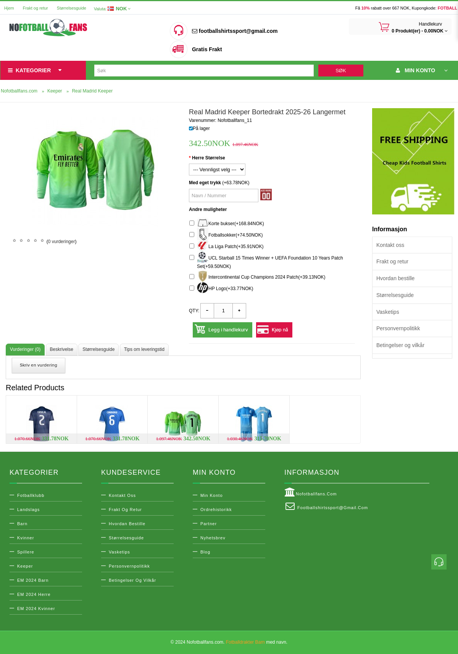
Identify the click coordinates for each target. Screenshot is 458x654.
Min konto (211, 495)
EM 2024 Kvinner (36, 608)
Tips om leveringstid (144, 349)
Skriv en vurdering (38, 365)
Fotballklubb (30, 495)
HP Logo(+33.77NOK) (221, 289)
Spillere (25, 552)
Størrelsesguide (71, 8)
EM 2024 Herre (34, 594)
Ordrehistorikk (216, 509)
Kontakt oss (390, 245)
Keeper (25, 566)
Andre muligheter (208, 209)
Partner (208, 523)
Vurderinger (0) (25, 349)
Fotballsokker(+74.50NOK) (226, 235)
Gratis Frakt (207, 49)
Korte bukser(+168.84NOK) (226, 224)
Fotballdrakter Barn (245, 642)
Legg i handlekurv (228, 330)
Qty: (194, 310)
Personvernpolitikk (398, 328)
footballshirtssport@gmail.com (234, 31)
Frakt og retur (35, 8)
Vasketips (387, 312)
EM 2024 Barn (32, 580)
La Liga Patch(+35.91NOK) (226, 247)
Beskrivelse (61, 349)
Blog (205, 552)
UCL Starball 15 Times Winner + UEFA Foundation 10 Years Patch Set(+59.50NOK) (266, 261)
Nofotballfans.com (310, 492)
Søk (340, 70)
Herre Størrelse (208, 158)
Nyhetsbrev (213, 538)
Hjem (9, 8)
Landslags (28, 509)
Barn (22, 523)
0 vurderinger (61, 241)
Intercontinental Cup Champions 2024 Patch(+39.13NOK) (257, 277)
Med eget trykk (205, 182)
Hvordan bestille (395, 278)
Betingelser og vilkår (400, 345)
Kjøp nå (280, 330)
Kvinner (25, 538)
